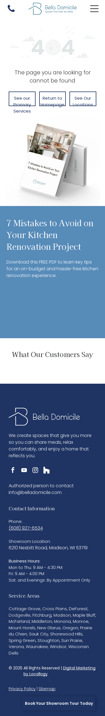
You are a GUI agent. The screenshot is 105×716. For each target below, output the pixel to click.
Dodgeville (20, 615)
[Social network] (46, 471)
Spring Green (22, 640)
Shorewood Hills (66, 634)
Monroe (80, 621)
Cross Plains (54, 609)
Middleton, (42, 621)
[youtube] (24, 471)
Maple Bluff (84, 615)
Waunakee (37, 646)
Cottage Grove (24, 609)
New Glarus (48, 628)
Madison (62, 615)
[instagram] (35, 471)
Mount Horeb (22, 628)
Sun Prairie (71, 640)
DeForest (78, 609)
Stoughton (48, 640)
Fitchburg (42, 615)
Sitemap (47, 689)
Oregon (70, 628)
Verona (16, 646)
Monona (62, 621)
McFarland (19, 621)
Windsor (58, 646)
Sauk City (38, 634)
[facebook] (13, 471)
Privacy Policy (22, 689)
